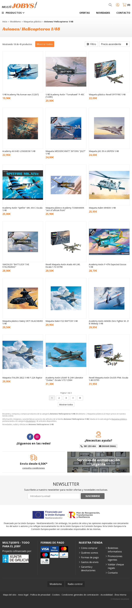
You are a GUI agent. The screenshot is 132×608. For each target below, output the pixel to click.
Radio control (75, 584)
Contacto (113, 572)
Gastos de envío (90, 562)
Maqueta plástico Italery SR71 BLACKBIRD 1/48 (22, 322)
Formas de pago (90, 557)
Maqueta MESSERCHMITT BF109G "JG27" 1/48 (65, 152)
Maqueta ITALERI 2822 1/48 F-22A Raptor (22, 377)
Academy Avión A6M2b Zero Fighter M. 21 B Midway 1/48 (109, 322)
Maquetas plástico (119, 419)
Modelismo (31, 421)
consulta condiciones (33, 468)
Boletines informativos (115, 549)
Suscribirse (92, 496)
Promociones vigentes (115, 558)
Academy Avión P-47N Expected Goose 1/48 (107, 265)
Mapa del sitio (9, 594)
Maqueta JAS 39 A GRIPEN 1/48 (104, 151)
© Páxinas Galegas (120, 599)
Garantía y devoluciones (88, 568)
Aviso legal (23, 594)
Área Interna (120, 594)
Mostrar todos (45, 44)
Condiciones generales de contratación (80, 594)
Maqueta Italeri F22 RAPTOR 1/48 (62, 321)
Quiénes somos (89, 552)
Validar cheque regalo (116, 566)
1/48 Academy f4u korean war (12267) (20, 94)
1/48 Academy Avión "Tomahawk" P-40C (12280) (65, 95)
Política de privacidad (40, 594)
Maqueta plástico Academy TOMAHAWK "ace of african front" (65, 209)
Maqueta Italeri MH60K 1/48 (102, 207)
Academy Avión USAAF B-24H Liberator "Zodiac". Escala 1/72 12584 (64, 379)
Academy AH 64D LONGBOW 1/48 (18, 151)
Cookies (56, 594)
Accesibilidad (107, 594)
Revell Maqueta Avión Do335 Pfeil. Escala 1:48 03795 (108, 379)
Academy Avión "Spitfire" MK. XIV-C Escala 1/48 (22, 209)
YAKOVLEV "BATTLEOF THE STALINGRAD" (15, 265)
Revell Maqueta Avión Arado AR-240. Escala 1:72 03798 (63, 265)
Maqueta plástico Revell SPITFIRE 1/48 (107, 94)
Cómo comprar (89, 548)
